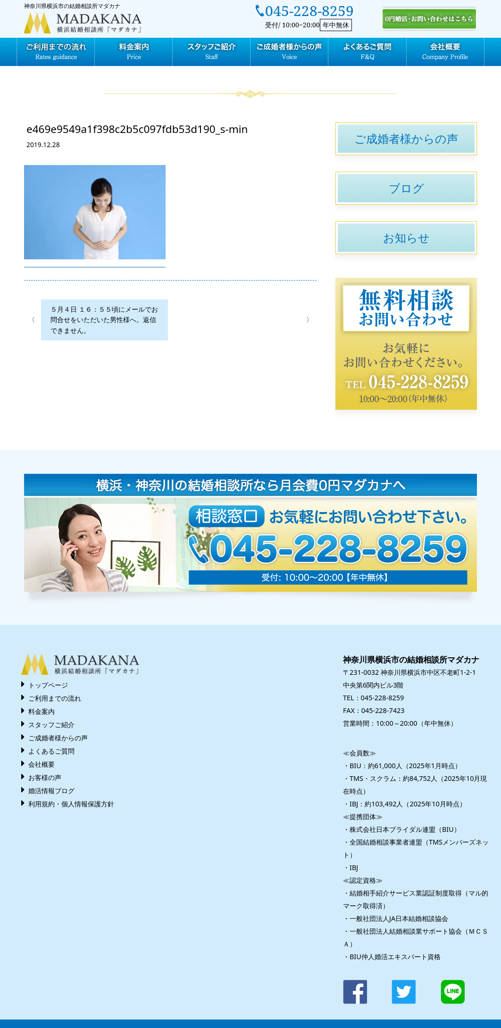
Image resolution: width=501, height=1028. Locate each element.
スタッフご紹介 (51, 724)
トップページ (48, 684)
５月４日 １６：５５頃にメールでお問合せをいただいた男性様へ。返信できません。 (104, 320)
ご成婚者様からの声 (406, 138)
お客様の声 (44, 777)
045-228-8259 (309, 10)
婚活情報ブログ (51, 790)
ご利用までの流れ (54, 698)
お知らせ (406, 237)
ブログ (406, 188)
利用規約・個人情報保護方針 (71, 803)
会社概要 (41, 764)
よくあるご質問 (51, 750)
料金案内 (41, 711)
